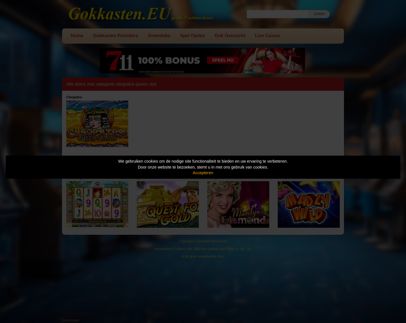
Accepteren (203, 173)
